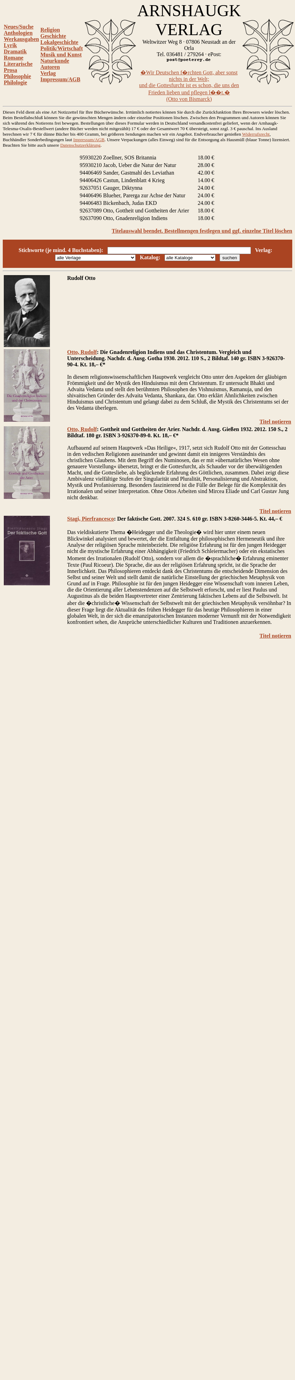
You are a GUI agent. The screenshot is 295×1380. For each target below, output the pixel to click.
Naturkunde (54, 61)
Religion (50, 30)
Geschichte (53, 36)
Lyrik (10, 45)
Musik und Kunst (61, 55)
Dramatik (15, 51)
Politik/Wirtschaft (61, 48)
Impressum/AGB (60, 79)
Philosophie (17, 76)
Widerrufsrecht (256, 134)
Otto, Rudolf (82, 352)
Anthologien (18, 33)
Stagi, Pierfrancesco (90, 519)
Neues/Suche (18, 27)
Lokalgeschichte (59, 42)
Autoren (50, 67)
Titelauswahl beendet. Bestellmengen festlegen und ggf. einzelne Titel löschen (202, 231)
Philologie (15, 82)
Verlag (48, 73)
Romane (13, 58)
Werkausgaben (21, 39)
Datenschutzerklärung (80, 145)
